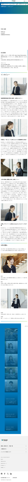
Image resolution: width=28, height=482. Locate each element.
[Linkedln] (11, 474)
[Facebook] (5, 474)
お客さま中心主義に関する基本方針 (5, 457)
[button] (13, 446)
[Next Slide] (26, 326)
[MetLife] (4, 440)
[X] (8, 474)
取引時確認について (3, 465)
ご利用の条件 (14, 477)
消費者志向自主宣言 (3, 461)
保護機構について (3, 467)
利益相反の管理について (4, 463)
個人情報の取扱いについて (5, 477)
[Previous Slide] (25, 326)
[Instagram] (1, 474)
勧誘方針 (2, 459)
